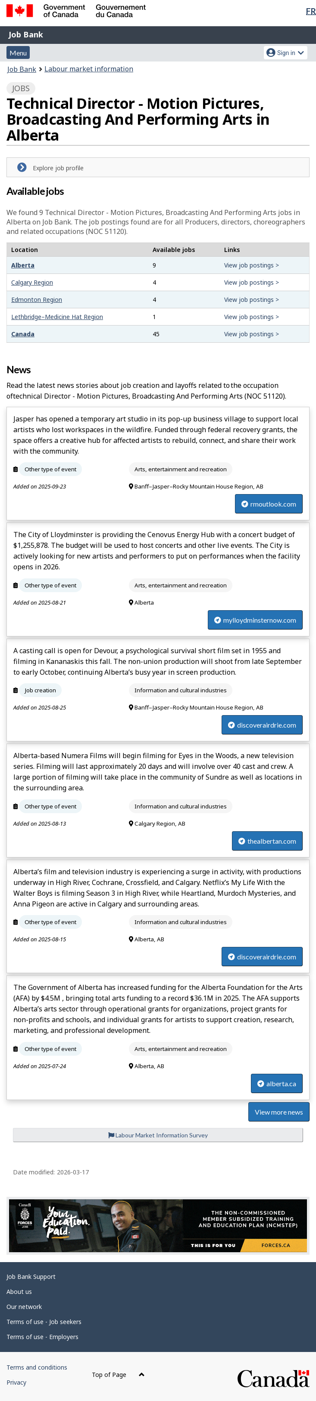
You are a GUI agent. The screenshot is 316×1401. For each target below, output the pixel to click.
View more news (279, 1112)
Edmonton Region (36, 299)
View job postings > (251, 265)
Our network (24, 1307)
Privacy (16, 1382)
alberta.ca (276, 1083)
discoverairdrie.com (262, 725)
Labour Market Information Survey (158, 1135)
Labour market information (88, 69)
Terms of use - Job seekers (43, 1322)
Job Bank (26, 34)
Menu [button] (18, 53)
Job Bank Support (31, 1276)
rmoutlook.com (268, 504)
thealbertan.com (267, 841)
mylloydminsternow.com (255, 620)
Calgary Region (32, 282)
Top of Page (118, 1374)
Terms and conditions (36, 1367)
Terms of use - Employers (42, 1337)
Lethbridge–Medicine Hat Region (57, 317)
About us (19, 1291)
